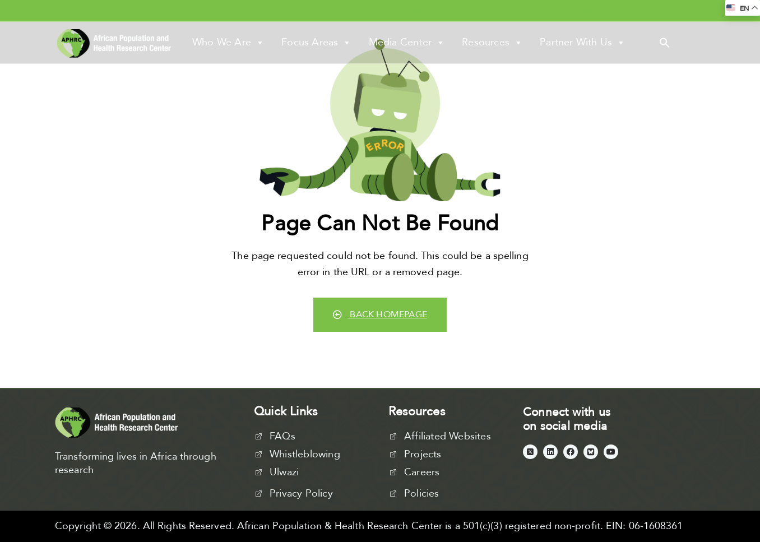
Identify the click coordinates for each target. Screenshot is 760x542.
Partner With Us (582, 42)
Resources (492, 42)
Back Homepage (380, 314)
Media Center (407, 42)
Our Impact (528, 10)
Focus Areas (316, 42)
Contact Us (585, 10)
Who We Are (228, 42)
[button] (664, 42)
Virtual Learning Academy (443, 10)
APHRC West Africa (341, 10)
